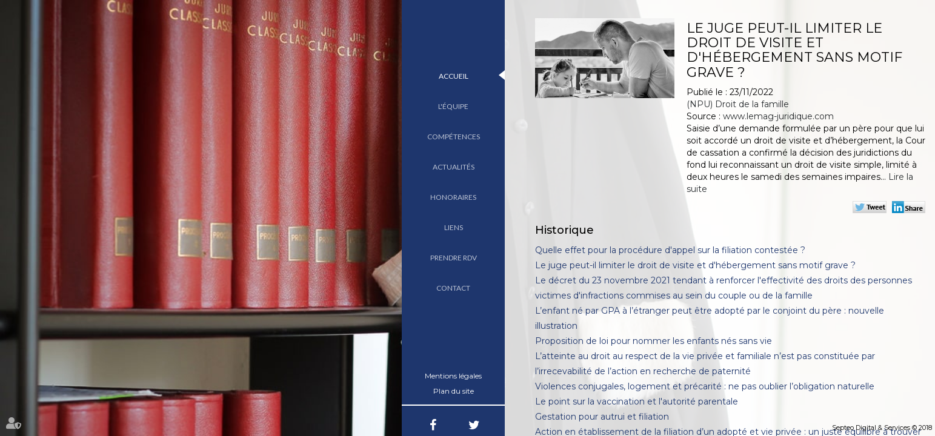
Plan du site (453, 390)
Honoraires (453, 197)
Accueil (453, 76)
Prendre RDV (453, 257)
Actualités (453, 166)
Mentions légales (453, 375)
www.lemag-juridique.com (778, 116)
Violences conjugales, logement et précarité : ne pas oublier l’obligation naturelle (704, 386)
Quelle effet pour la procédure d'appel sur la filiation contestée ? (670, 250)
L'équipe (453, 106)
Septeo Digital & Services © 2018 (882, 427)
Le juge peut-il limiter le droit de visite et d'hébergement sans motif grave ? (695, 265)
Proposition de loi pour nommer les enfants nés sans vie (653, 340)
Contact (453, 287)
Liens (453, 227)
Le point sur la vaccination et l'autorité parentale (636, 401)
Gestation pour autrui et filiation (602, 416)
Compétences (453, 136)
